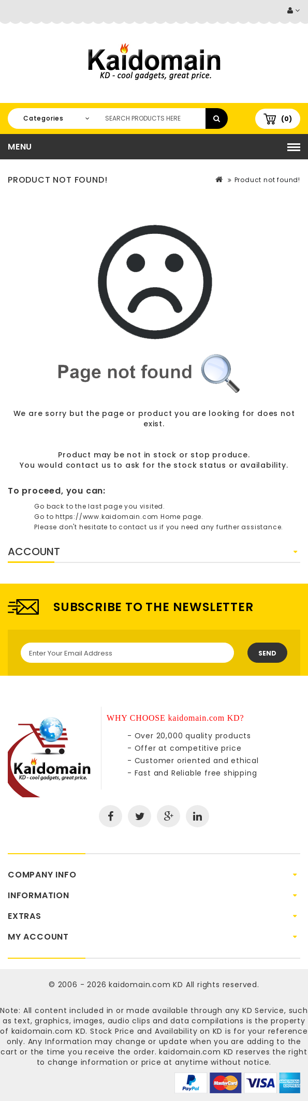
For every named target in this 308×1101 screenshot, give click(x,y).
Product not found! (267, 179)
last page (105, 506)
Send (267, 653)
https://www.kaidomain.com (106, 516)
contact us (88, 465)
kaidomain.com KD (146, 984)
